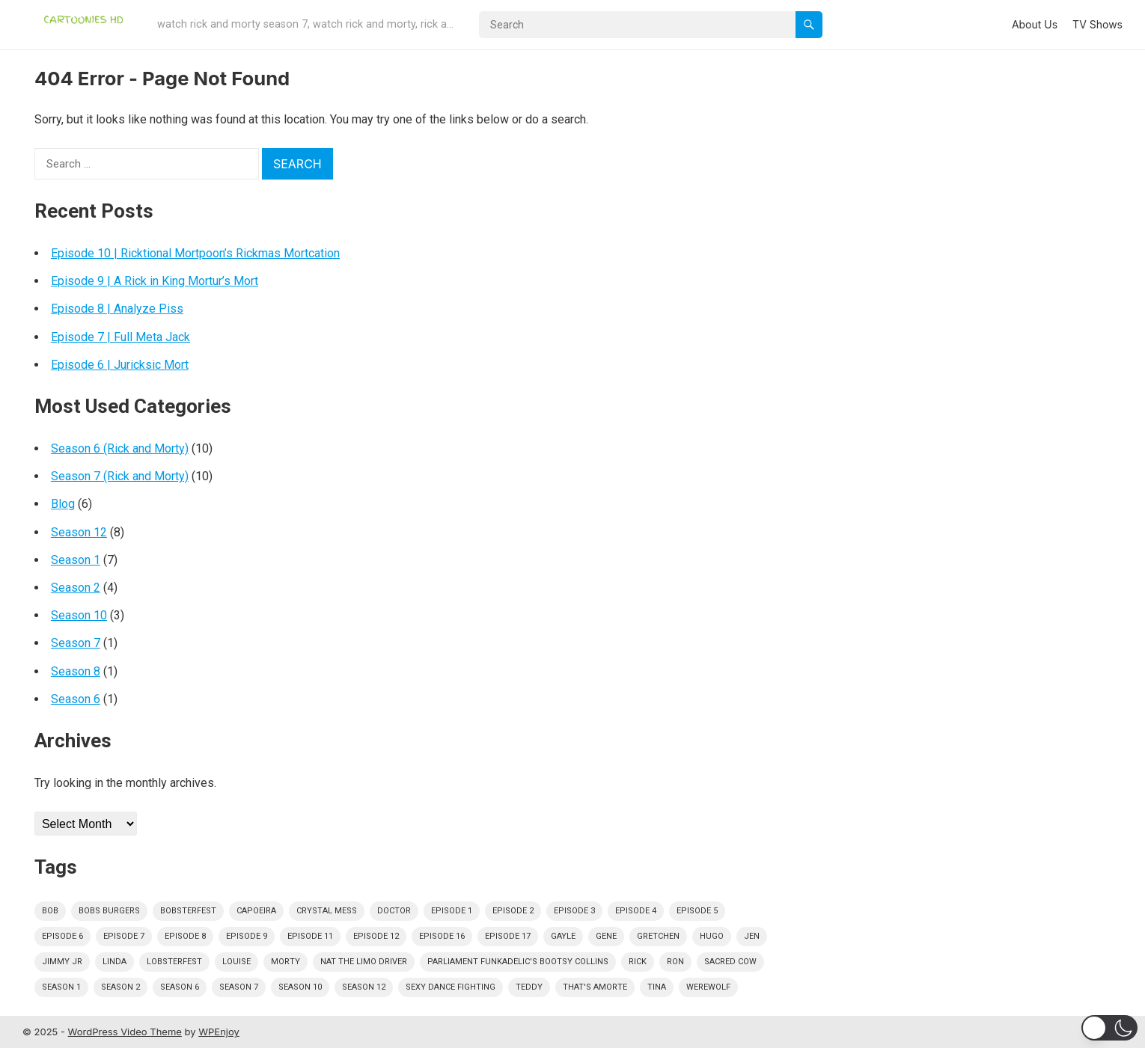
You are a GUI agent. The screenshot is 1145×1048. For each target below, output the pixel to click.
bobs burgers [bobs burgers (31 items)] (109, 911)
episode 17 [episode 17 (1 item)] (508, 936)
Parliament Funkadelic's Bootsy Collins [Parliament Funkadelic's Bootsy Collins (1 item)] (517, 961)
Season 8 (75, 671)
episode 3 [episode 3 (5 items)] (574, 911)
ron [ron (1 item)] (675, 961)
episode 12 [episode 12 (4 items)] (376, 936)
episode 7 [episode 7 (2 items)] (123, 936)
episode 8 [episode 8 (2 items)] (185, 936)
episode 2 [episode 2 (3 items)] (513, 911)
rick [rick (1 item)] (638, 961)
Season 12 (79, 532)
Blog (63, 504)
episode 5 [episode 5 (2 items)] (697, 911)
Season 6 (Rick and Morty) (120, 448)
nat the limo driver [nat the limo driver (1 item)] (363, 961)
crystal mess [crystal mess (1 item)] (326, 911)
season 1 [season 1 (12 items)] (61, 987)
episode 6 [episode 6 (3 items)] (62, 936)
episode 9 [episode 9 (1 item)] (246, 936)
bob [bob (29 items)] (50, 911)
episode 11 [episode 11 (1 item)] (310, 936)
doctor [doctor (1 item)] (394, 911)
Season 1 (75, 560)
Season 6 (75, 699)
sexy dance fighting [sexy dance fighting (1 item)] (450, 987)
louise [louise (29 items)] (236, 961)
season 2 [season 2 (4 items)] (120, 987)
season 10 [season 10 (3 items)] (300, 987)
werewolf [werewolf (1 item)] (708, 987)
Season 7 (75, 643)
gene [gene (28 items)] (606, 936)
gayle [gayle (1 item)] (563, 936)
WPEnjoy (218, 1032)
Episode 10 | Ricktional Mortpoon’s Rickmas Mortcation (195, 253)
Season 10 (79, 615)
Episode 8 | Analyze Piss (117, 308)
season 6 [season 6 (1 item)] (179, 987)
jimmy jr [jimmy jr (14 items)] (62, 961)
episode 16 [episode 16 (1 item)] (442, 936)
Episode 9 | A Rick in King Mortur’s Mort (154, 281)
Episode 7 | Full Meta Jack (120, 337)
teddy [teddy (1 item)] (529, 987)
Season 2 (75, 587)
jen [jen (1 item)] (752, 936)
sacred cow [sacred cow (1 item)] (730, 961)
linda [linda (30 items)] (114, 961)
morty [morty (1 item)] (285, 961)
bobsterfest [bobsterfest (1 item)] (188, 911)
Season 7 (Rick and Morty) (120, 476)
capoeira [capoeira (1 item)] (256, 911)
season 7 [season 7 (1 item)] (238, 987)
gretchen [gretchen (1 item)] (658, 936)
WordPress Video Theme (125, 1032)
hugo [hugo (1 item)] (712, 936)
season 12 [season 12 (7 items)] (363, 987)
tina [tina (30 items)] (656, 987)
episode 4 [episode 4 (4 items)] (635, 911)
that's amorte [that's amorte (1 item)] (595, 987)
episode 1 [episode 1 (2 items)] (451, 911)
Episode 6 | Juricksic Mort (120, 365)
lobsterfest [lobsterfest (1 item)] (174, 961)
